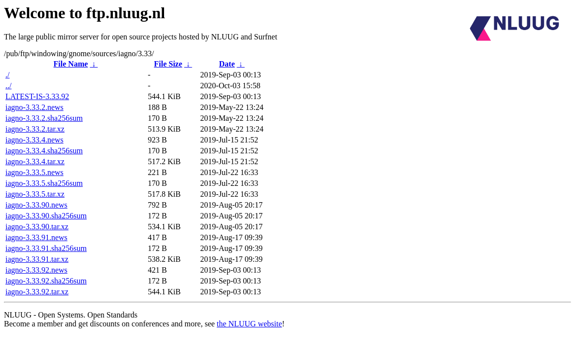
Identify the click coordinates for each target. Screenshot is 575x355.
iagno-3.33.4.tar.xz (35, 161)
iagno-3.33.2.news (34, 107)
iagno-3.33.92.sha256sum (46, 281)
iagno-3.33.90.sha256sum (46, 216)
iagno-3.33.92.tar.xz (36, 291)
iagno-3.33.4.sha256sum (44, 150)
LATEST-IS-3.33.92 (37, 96)
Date (227, 64)
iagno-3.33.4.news (34, 140)
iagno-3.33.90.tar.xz (36, 226)
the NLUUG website (249, 324)
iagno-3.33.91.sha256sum (46, 248)
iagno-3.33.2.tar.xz (35, 129)
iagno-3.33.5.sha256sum (44, 183)
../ (8, 85)
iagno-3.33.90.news (36, 205)
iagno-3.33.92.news (36, 270)
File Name (71, 64)
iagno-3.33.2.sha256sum (44, 118)
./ (7, 75)
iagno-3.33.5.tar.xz (35, 194)
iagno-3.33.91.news (36, 237)
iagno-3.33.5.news (34, 172)
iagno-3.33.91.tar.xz (36, 259)
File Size (168, 64)
